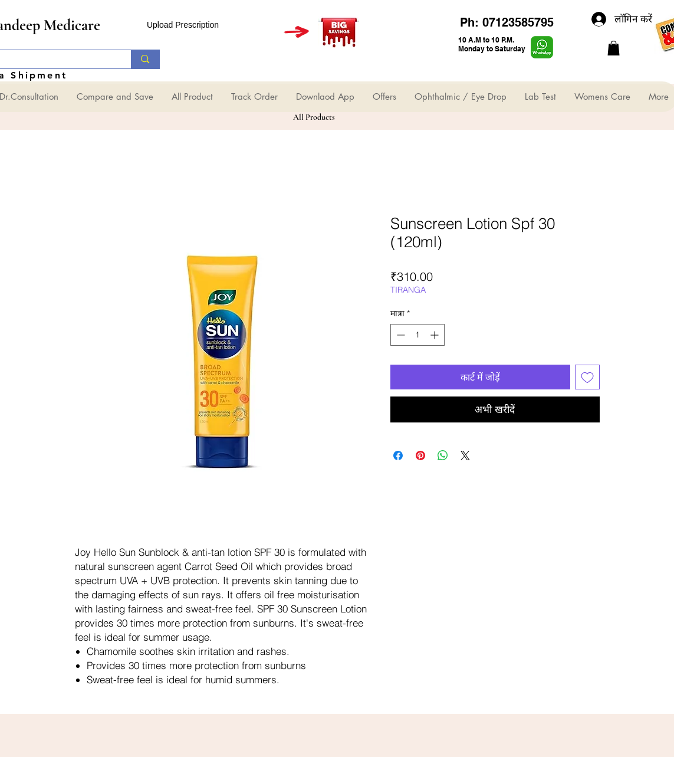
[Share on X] (465, 455)
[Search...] (145, 59)
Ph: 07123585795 (507, 22)
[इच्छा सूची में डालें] (587, 377)
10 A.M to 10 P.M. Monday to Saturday (491, 44)
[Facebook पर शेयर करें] (398, 455)
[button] (613, 48)
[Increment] (435, 335)
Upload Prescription (183, 25)
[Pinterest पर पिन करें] (420, 455)
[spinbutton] (417, 335)
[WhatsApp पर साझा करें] (443, 455)
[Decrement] (399, 335)
